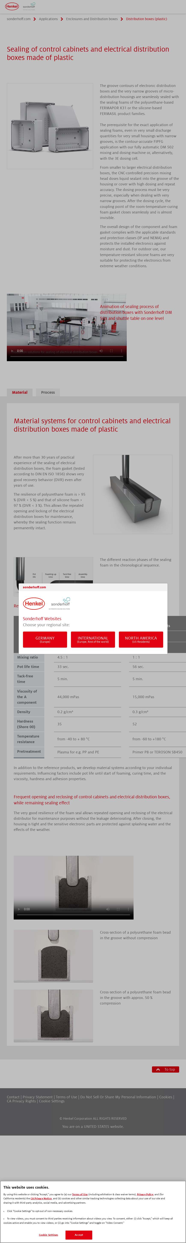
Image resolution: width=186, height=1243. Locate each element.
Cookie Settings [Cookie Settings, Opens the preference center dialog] (48, 1235)
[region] (93, 1212)
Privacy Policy (145, 1194)
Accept (79, 1235)
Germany (45, 639)
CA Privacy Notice (41, 1198)
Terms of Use (80, 1194)
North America (141, 639)
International (93, 639)
